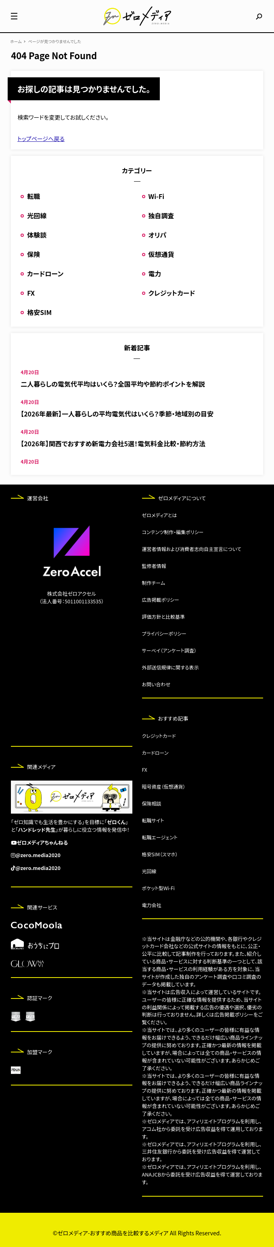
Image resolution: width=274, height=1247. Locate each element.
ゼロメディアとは (159, 515)
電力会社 (151, 904)
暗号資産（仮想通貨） (164, 786)
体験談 (36, 235)
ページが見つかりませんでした (54, 41)
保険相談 (151, 803)
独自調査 (161, 215)
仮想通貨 (161, 254)
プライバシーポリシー (164, 633)
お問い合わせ (156, 684)
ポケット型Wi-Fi (158, 887)
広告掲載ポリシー (160, 599)
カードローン (45, 273)
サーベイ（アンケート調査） (169, 650)
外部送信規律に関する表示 (170, 667)
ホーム (16, 41)
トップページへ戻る (41, 139)
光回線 (36, 215)
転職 (33, 196)
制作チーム (153, 582)
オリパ (158, 235)
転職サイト (153, 820)
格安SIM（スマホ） (160, 854)
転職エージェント (160, 837)
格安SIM (39, 312)
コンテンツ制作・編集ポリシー (173, 531)
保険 (33, 254)
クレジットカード (172, 293)
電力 (155, 273)
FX (31, 293)
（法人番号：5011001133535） (71, 601)
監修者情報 (154, 565)
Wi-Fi (157, 196)
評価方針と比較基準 (163, 616)
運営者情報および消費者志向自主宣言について (191, 548)
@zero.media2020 (38, 855)
